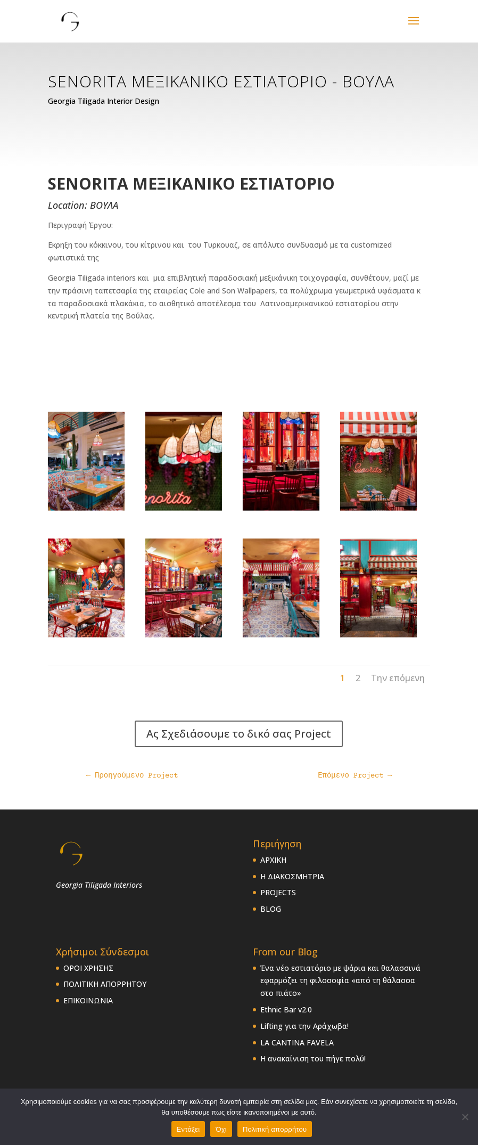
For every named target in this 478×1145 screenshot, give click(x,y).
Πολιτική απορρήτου (275, 1129)
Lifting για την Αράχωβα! (304, 1026)
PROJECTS (278, 892)
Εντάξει (188, 1129)
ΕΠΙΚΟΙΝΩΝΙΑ (88, 1000)
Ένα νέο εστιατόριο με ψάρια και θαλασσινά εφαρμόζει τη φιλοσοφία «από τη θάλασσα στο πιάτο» (340, 981)
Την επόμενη (398, 678)
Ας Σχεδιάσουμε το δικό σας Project (238, 733)
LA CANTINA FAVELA (297, 1042)
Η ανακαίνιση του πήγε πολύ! (313, 1058)
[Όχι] (464, 1116)
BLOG (270, 909)
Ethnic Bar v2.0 (286, 1009)
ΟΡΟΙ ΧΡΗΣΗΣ (88, 968)
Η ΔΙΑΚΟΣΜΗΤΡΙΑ (292, 876)
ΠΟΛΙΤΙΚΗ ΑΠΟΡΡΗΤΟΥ (104, 984)
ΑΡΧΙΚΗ (273, 860)
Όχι (221, 1129)
